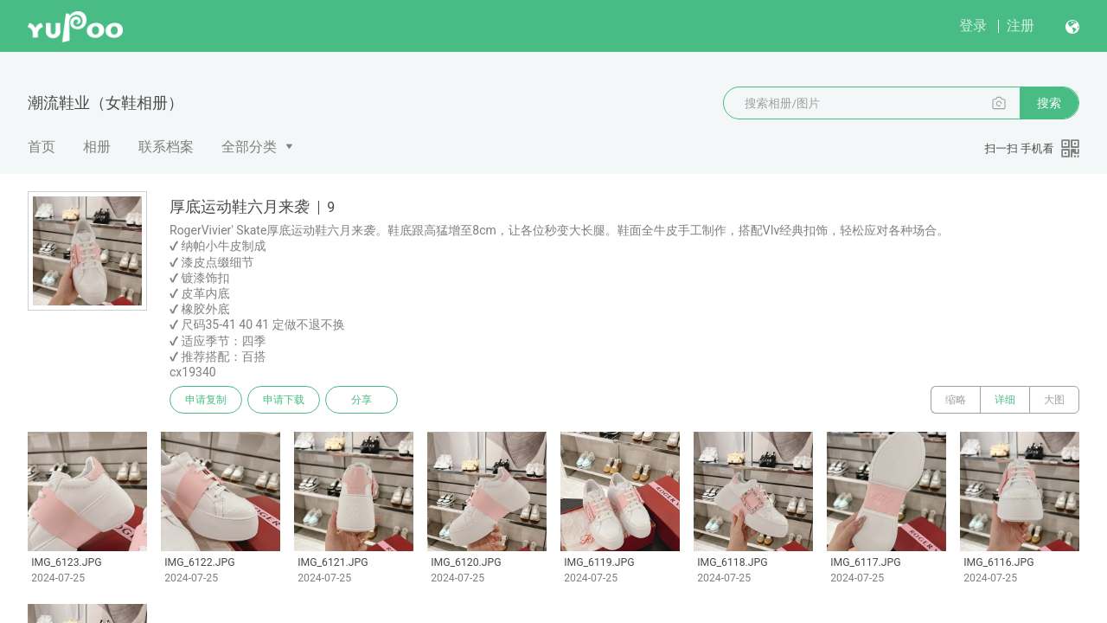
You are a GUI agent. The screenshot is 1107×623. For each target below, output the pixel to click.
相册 (97, 146)
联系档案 (166, 146)
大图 (1054, 400)
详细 (1005, 400)
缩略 (955, 400)
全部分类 (249, 146)
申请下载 (283, 400)
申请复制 (206, 400)
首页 (41, 146)
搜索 (1049, 103)
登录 (973, 25)
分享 (361, 400)
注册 (1020, 25)
